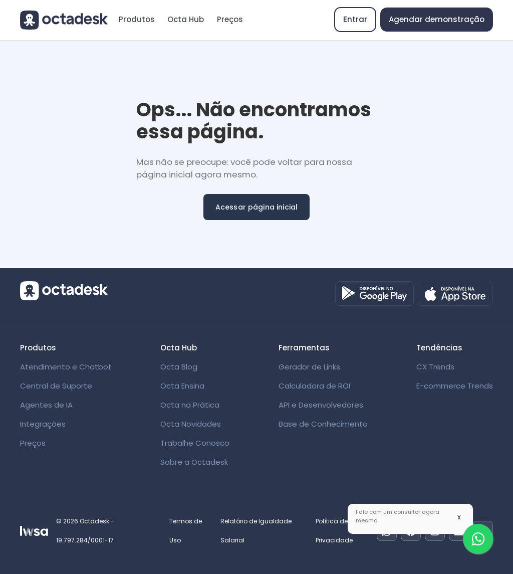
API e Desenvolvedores (321, 405)
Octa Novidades (190, 424)
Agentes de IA (46, 405)
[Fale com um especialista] (478, 539)
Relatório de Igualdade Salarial (256, 530)
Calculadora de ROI (314, 385)
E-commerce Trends (454, 385)
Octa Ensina (182, 385)
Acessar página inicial (256, 207)
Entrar (355, 19)
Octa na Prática (189, 405)
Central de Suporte (56, 385)
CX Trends (435, 366)
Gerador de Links (309, 366)
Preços (230, 19)
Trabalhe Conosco (194, 443)
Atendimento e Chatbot (66, 366)
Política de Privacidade (334, 530)
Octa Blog (178, 366)
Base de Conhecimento (323, 424)
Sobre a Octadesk (194, 462)
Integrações (43, 424)
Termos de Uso (185, 530)
